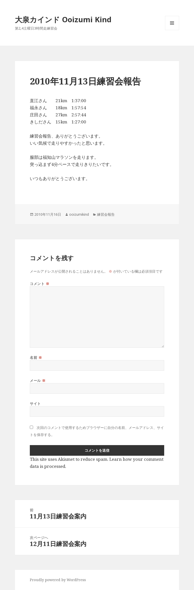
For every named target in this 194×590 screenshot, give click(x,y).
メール (38, 380)
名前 (36, 357)
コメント (39, 283)
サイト (35, 403)
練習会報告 (106, 214)
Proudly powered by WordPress (58, 579)
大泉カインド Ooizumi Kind (67, 19)
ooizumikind (79, 214)
